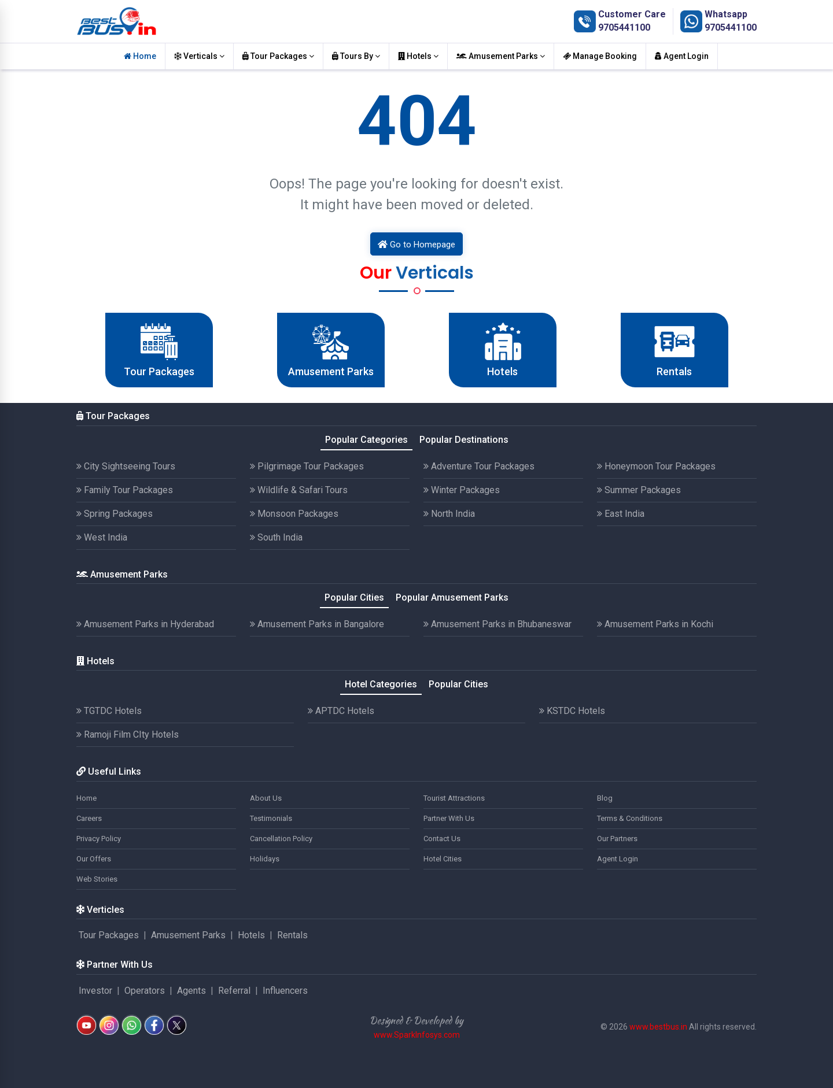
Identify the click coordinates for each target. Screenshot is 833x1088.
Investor (95, 990)
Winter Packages (461, 489)
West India (101, 537)
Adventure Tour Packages (479, 466)
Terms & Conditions (629, 818)
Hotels (418, 56)
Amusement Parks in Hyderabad (145, 624)
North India (449, 513)
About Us (266, 798)
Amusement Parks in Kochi (655, 624)
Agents (191, 990)
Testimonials (271, 818)
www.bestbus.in (658, 1026)
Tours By (356, 56)
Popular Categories (366, 439)
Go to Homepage (416, 244)
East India (620, 513)
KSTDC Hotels (572, 710)
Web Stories (96, 879)
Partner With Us (448, 818)
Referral (234, 990)
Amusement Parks (500, 56)
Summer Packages (639, 489)
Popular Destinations (463, 439)
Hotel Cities (442, 858)
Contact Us (441, 838)
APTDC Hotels (341, 710)
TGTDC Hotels (109, 710)
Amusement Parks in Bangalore (317, 624)
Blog (605, 798)
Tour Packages (278, 56)
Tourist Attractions (454, 798)
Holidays (264, 858)
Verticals (199, 56)
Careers (89, 818)
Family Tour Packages (124, 489)
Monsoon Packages (294, 513)
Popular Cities (354, 597)
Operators (144, 990)
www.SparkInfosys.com (417, 1034)
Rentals (292, 935)
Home (140, 56)
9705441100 (624, 27)
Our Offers (93, 858)
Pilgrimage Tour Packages (307, 466)
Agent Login (682, 56)
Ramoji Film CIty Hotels (127, 734)
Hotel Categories (381, 684)
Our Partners (617, 838)
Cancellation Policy (281, 838)
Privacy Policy (98, 838)
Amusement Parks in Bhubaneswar (497, 624)
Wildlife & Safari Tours (299, 489)
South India (276, 537)
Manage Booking (600, 56)
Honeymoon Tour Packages (656, 466)
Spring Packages (114, 513)
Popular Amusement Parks (452, 597)
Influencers (285, 990)
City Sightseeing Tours (125, 466)
